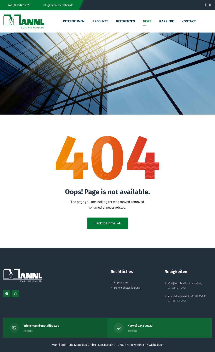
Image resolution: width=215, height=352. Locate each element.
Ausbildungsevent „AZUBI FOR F (186, 296)
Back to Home (107, 223)
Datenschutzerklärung (127, 287)
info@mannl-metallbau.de (41, 326)
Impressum (121, 282)
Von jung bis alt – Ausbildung (185, 283)
